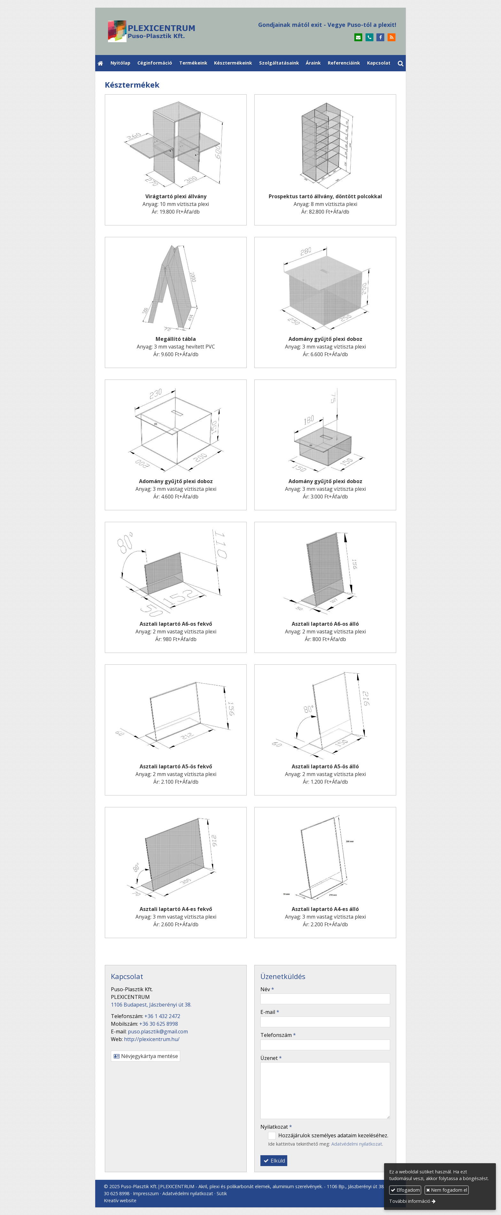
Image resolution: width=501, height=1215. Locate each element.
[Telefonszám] (369, 37)
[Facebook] (380, 37)
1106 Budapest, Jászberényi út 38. (151, 1004)
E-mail (269, 1011)
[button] (401, 63)
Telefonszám (278, 1035)
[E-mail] (358, 37)
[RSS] (391, 37)
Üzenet (271, 1058)
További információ (409, 1201)
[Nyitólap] (176, 31)
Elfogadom (405, 1190)
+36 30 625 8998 (158, 1023)
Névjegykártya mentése (145, 1056)
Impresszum (146, 1193)
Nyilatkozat (276, 1126)
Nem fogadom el (446, 1190)
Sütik (222, 1193)
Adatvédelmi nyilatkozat (356, 1144)
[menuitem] (120, 63)
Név (267, 989)
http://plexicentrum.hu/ (152, 1039)
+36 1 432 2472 (162, 1016)
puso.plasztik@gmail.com (158, 1031)
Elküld (274, 1160)
